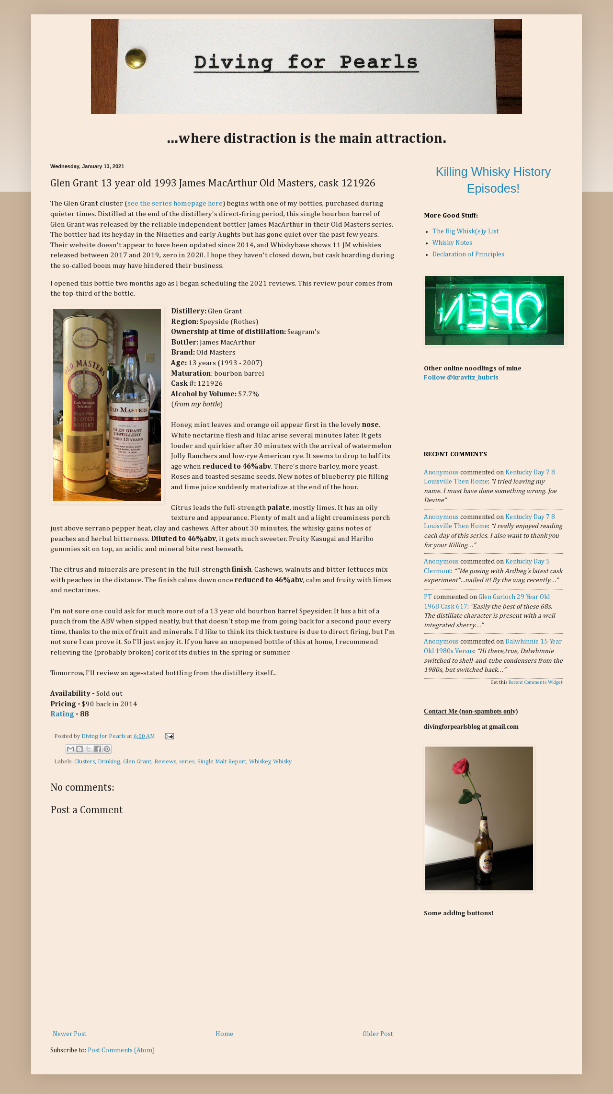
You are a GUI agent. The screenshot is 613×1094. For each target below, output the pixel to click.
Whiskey (260, 762)
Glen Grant (137, 762)
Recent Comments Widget (536, 682)
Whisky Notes (452, 243)
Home (224, 1034)
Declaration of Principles (468, 254)
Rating (62, 714)
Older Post (378, 1034)
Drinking (109, 762)
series (186, 762)
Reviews (165, 762)
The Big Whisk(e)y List (465, 231)
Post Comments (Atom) (121, 1050)
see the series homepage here (175, 203)
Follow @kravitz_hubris (461, 377)
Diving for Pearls (104, 736)
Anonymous (441, 472)
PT (428, 597)
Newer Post (69, 1034)
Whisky (282, 762)
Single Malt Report (221, 762)
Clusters (84, 762)
